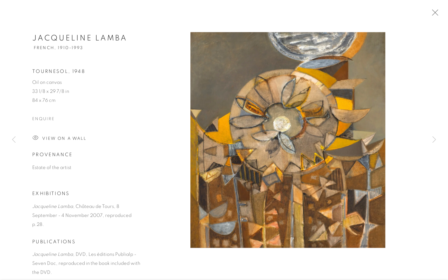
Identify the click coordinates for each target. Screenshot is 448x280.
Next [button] (434, 140)
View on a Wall (59, 139)
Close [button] (433, 14)
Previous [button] (14, 140)
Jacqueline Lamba (79, 39)
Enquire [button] (43, 120)
